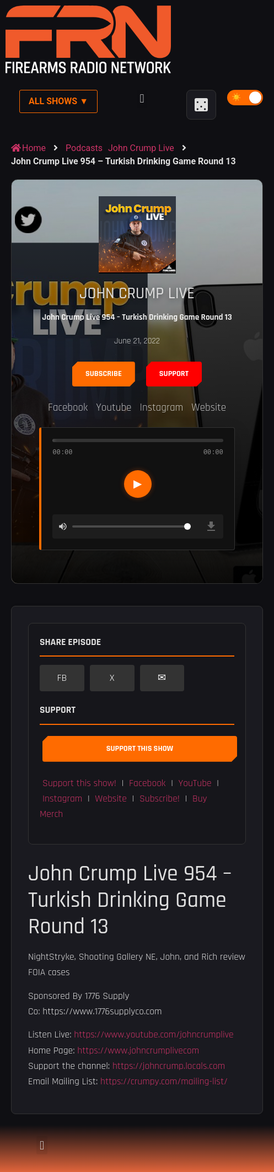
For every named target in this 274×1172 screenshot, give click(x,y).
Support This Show (139, 749)
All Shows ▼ (58, 101)
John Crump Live (141, 148)
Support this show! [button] (79, 783)
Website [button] (111, 799)
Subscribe (103, 374)
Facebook (68, 408)
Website (208, 408)
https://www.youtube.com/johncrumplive (153, 1035)
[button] (142, 99)
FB (62, 678)
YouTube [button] (195, 783)
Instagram (162, 408)
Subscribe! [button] (159, 799)
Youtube (113, 408)
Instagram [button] (62, 799)
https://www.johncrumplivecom (138, 1051)
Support (174, 374)
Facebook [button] (147, 783)
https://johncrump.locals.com (168, 1066)
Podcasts (84, 148)
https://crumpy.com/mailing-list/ (164, 1082)
